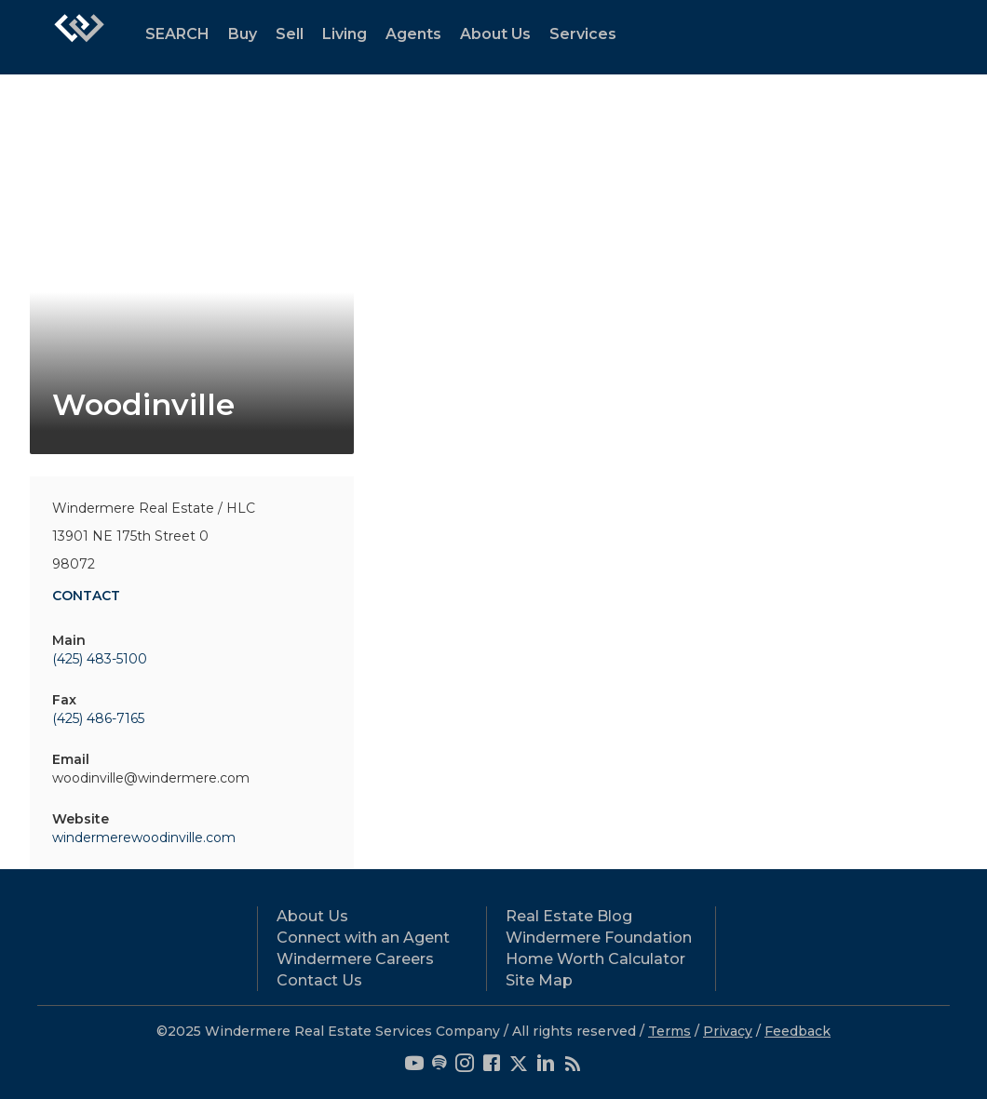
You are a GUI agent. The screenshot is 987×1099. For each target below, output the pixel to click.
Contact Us (319, 980)
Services (582, 34)
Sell (290, 34)
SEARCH (177, 34)
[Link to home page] (79, 37)
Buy (242, 34)
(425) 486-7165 (98, 718)
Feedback (797, 1031)
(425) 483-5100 (99, 658)
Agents (413, 34)
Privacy (727, 1031)
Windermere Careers (355, 959)
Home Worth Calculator (595, 959)
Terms (669, 1031)
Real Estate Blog (569, 916)
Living (344, 34)
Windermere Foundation (599, 937)
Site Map (539, 980)
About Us (495, 34)
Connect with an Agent (363, 937)
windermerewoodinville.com (144, 837)
